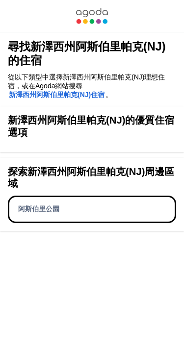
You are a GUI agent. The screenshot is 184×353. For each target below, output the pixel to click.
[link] (91, 16)
